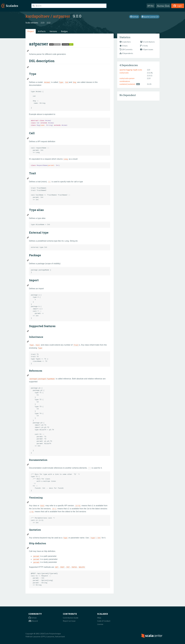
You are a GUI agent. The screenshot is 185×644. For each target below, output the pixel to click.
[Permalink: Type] (28, 79)
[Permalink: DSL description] (28, 67)
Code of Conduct (103, 621)
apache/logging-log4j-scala (131, 70)
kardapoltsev (38, 16)
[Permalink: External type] (28, 237)
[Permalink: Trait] (28, 178)
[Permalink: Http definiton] (28, 548)
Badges (64, 31)
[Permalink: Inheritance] (28, 341)
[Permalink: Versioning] (28, 502)
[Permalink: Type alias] (28, 215)
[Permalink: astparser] (28, 51)
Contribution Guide (70, 618)
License (100, 624)
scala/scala (124, 72)
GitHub (134, 16)
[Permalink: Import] (28, 285)
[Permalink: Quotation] (28, 534)
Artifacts (42, 31)
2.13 (42, 22)
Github (32, 618)
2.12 (48, 22)
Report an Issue (69, 621)
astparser (61, 16)
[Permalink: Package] (28, 260)
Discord (33, 621)
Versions (53, 31)
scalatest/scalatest (127, 84)
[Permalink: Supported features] (28, 331)
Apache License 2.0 (150, 16)
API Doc (151, 6)
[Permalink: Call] (28, 138)
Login (178, 6)
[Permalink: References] (28, 375)
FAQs (99, 618)
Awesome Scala (163, 5)
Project (30, 31)
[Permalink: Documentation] (28, 464)
